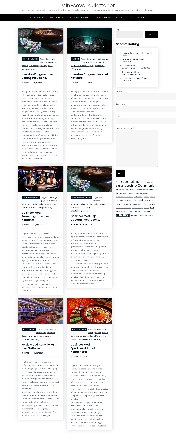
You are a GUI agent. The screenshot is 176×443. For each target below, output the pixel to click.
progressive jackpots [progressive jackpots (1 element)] (123, 208)
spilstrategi (85, 207)
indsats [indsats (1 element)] (130, 193)
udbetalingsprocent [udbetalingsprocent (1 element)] (146, 216)
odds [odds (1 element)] (135, 204)
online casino (100, 204)
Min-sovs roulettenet (88, 5)
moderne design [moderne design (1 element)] (150, 200)
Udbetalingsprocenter (78, 17)
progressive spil (97, 66)
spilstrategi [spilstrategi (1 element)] (133, 211)
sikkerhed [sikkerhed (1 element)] (119, 211)
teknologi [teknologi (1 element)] (134, 216)
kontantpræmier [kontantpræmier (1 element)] (149, 197)
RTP (72, 69)
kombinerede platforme (91, 336)
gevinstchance (86, 204)
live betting (34, 66)
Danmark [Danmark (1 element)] (132, 190)
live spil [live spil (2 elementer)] (138, 200)
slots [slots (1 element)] (126, 211)
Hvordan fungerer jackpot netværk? (89, 76)
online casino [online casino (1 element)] (142, 204)
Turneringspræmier (102, 17)
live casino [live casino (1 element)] (129, 200)
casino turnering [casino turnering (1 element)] (122, 190)
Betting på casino (30, 59)
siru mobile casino (39, 142)
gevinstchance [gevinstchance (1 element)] (121, 193)
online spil (45, 336)
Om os (131, 17)
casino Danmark (51, 62)
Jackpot (119, 17)
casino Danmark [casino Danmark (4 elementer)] (139, 185)
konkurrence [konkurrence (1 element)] (138, 197)
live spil (43, 66)
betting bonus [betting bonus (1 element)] (148, 182)
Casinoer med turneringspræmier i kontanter (36, 216)
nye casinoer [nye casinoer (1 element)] (127, 204)
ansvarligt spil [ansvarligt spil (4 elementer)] (129, 181)
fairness (74, 204)
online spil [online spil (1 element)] (152, 204)
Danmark (54, 329)
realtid (24, 69)
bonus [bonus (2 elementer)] (119, 186)
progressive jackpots (80, 66)
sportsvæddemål (85, 339)
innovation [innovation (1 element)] (138, 193)
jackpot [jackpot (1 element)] (145, 193)
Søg (117, 30)
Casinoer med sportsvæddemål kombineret (83, 348)
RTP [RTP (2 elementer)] (152, 207)
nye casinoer (34, 336)
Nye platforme (56, 17)
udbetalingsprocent (80, 211)
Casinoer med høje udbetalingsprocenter (86, 218)
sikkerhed (26, 339)
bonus (47, 201)
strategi (32, 69)
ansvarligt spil (94, 59)
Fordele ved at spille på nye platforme (38, 346)
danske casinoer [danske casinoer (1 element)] (142, 190)
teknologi (35, 339)
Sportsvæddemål (37, 17)
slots (77, 207)
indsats (25, 66)
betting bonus (94, 333)
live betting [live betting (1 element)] (120, 200)
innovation (41, 333)
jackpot (93, 62)
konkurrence (52, 204)
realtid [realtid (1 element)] (146, 208)
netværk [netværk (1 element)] (119, 204)
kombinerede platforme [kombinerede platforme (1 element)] (124, 197)
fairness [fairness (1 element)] (152, 190)
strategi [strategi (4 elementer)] (123, 215)
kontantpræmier (29, 207)
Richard (25, 83)
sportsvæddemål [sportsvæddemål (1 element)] (144, 211)
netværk (102, 62)
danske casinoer (38, 204)
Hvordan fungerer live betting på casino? (37, 76)
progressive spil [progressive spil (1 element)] (137, 208)
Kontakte (142, 17)
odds (50, 66)
